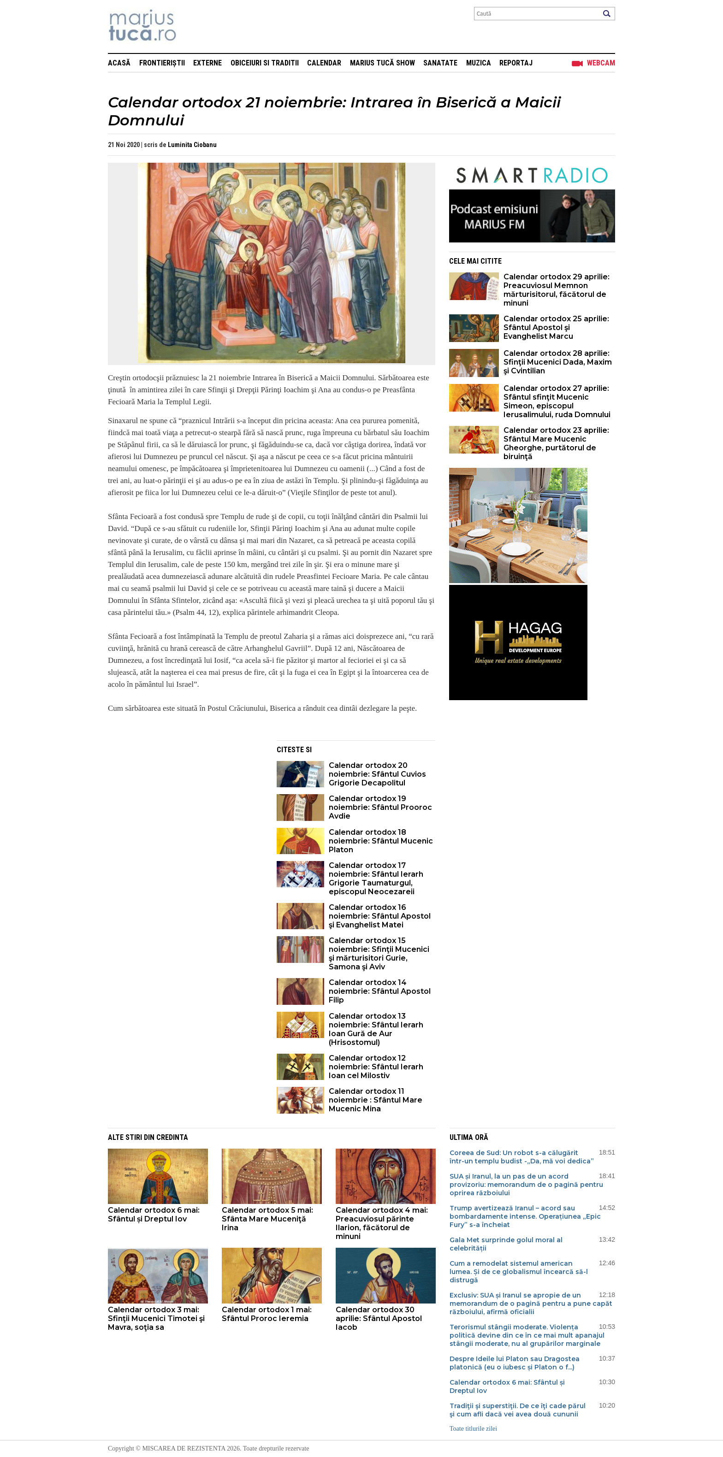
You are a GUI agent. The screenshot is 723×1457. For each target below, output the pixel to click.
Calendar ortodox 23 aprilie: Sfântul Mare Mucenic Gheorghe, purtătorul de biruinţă (556, 443)
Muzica (478, 63)
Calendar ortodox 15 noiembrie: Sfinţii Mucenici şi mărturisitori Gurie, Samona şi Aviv (379, 953)
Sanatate (440, 63)
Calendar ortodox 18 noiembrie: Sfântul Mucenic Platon (381, 841)
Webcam (601, 63)
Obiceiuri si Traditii (265, 63)
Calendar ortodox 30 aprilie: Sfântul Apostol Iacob (379, 1318)
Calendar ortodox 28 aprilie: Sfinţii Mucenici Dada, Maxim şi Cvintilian (558, 362)
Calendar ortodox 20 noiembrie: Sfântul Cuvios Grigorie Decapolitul (377, 774)
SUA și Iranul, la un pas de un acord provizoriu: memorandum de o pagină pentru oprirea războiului (526, 1184)
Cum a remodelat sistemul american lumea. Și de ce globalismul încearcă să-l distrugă (519, 1271)
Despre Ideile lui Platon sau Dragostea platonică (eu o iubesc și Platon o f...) (515, 1363)
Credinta (172, 1137)
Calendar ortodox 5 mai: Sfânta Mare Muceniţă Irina (267, 1219)
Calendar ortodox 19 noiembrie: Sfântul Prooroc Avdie (380, 807)
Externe (207, 63)
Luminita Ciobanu (192, 144)
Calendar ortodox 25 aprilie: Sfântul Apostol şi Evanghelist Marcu (556, 327)
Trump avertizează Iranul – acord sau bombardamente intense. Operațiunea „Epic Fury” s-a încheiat (525, 1216)
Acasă (119, 63)
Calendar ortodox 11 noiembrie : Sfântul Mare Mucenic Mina (375, 1100)
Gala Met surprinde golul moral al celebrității (506, 1244)
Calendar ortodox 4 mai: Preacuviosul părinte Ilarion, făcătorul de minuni (382, 1223)
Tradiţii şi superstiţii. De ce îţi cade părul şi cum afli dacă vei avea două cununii (518, 1410)
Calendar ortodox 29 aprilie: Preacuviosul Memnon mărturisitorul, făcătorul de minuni (557, 289)
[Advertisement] (185, 804)
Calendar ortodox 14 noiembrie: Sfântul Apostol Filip (380, 991)
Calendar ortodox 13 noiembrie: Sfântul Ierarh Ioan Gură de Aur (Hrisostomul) (376, 1029)
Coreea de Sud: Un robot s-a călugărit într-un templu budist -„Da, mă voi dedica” (522, 1157)
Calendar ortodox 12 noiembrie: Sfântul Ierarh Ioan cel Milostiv (376, 1067)
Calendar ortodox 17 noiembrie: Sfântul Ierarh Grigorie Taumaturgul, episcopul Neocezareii (376, 878)
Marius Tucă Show (382, 63)
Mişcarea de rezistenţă (192, 26)
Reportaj (516, 63)
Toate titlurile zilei (473, 1428)
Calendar (324, 63)
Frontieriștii (162, 63)
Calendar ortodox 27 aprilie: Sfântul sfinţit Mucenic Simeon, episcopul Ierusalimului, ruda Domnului (557, 401)
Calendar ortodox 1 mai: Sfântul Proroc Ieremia (267, 1314)
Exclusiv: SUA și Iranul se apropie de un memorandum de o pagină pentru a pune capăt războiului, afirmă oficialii (531, 1303)
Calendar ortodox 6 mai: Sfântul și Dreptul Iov (154, 1214)
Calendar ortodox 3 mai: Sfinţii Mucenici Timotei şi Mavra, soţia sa (156, 1318)
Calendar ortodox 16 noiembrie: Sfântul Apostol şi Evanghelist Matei (380, 916)
